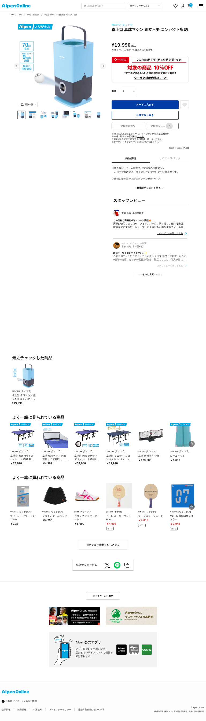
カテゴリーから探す (103, 596)
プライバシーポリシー (60, 709)
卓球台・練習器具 (33, 15)
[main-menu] (201, 6)
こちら (140, 136)
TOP (12, 15)
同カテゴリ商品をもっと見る (103, 545)
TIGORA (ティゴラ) (122, 25)
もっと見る (148, 274)
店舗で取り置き (145, 115)
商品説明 (130, 158)
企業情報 (6, 709)
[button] (17, 66)
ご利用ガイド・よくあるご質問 (21, 701)
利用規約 (37, 709)
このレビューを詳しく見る (170, 233)
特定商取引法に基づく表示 (91, 709)
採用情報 (21, 709)
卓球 (20, 15)
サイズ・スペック (170, 158)
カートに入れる (145, 104)
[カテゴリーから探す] (145, 6)
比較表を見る (162, 126)
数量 (114, 91)
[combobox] (103, 6)
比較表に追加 (128, 126)
